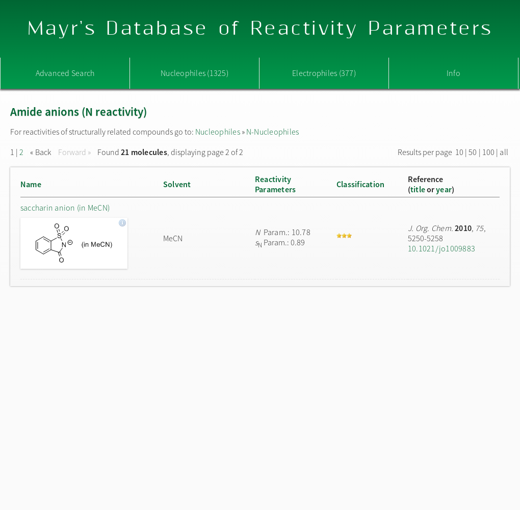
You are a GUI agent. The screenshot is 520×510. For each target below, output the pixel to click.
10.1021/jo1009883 (441, 248)
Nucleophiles (217, 131)
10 (459, 152)
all (504, 152)
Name (30, 184)
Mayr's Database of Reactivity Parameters (260, 28)
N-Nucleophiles (272, 131)
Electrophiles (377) (324, 73)
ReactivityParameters (275, 184)
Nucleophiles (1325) (194, 73)
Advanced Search (65, 73)
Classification (360, 184)
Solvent (177, 184)
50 (473, 152)
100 (488, 152)
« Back (41, 152)
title (417, 189)
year (444, 189)
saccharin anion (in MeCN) (65, 207)
